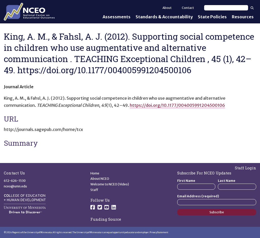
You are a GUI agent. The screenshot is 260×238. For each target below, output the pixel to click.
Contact (188, 8)
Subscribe (216, 212)
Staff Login (245, 167)
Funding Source (105, 219)
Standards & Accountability (164, 16)
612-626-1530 (15, 181)
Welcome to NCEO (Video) (109, 184)
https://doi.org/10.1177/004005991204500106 (177, 105)
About (167, 8)
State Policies (212, 16)
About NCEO (99, 179)
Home (94, 173)
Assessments (117, 16)
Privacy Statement (159, 232)
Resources (243, 16)
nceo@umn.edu (15, 186)
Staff (94, 190)
